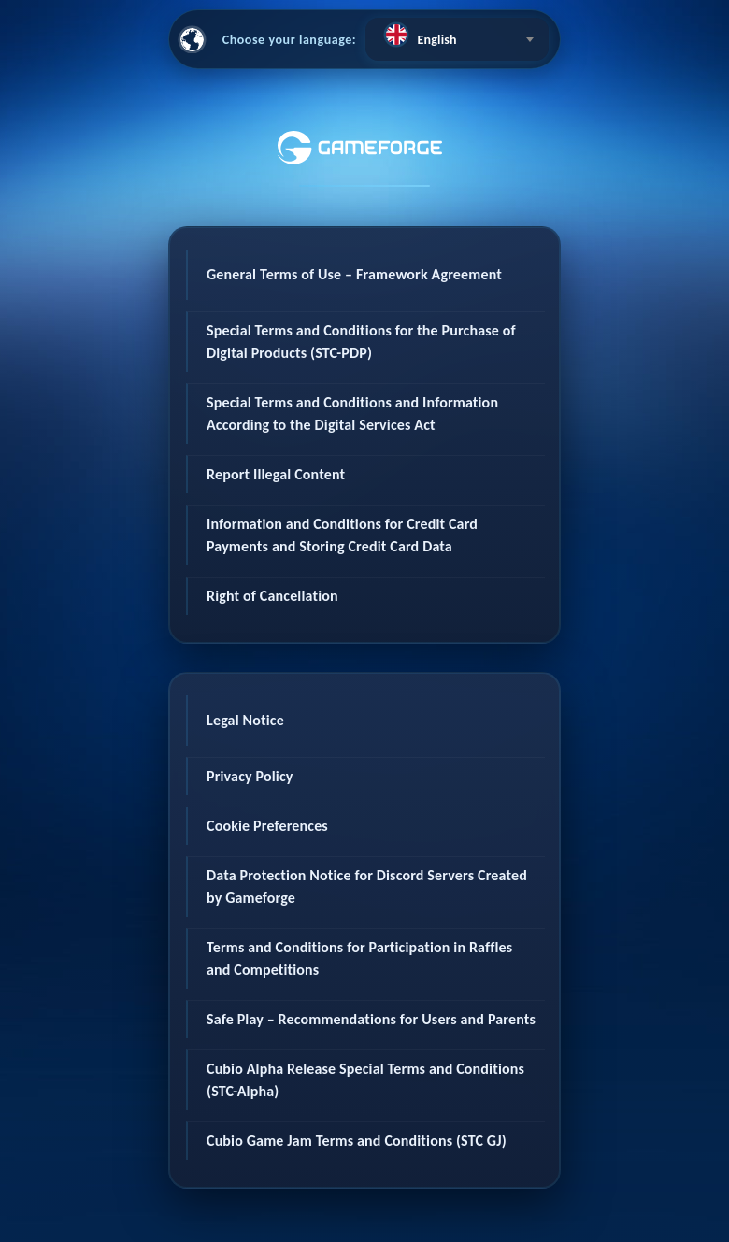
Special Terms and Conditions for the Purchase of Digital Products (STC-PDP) (361, 341)
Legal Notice (245, 720)
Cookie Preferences (267, 826)
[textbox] (457, 34)
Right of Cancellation (272, 596)
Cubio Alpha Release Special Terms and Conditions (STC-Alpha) (365, 1080)
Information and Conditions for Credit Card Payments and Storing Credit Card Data (342, 535)
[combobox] (457, 39)
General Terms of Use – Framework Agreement (354, 274)
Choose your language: (289, 40)
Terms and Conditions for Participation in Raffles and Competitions (359, 958)
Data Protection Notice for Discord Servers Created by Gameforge (367, 886)
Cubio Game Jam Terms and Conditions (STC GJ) (357, 1140)
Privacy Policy (250, 776)
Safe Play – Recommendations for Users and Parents (371, 1019)
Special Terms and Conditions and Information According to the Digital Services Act (352, 413)
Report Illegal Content (276, 474)
